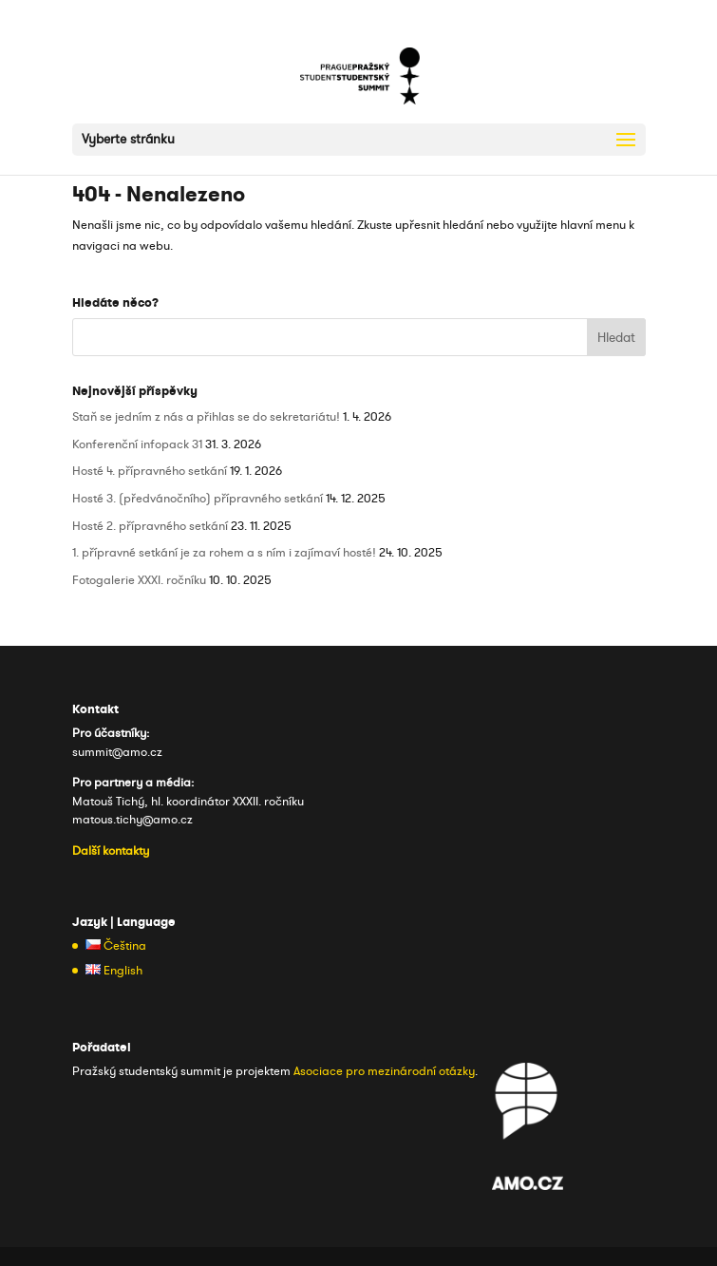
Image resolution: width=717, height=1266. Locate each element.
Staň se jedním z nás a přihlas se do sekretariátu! (206, 416)
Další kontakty (110, 851)
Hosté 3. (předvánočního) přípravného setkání (197, 498)
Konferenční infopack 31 (137, 444)
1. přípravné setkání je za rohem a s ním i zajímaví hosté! (224, 552)
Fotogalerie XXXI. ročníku (139, 580)
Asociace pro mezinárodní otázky (384, 1071)
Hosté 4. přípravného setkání (149, 471)
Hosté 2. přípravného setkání (150, 526)
